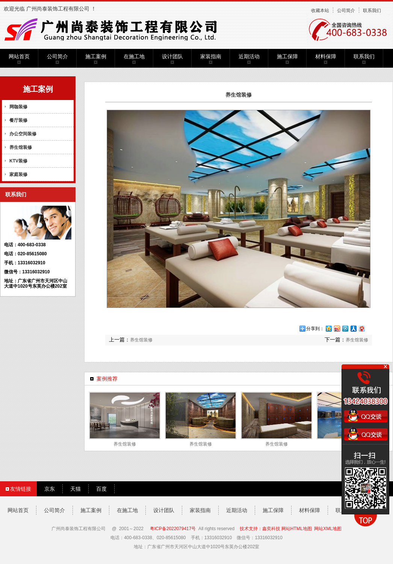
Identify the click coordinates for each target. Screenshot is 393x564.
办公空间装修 (22, 133)
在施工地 (134, 56)
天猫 (75, 489)
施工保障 (287, 56)
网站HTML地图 (296, 528)
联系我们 (372, 10)
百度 (101, 489)
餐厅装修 (18, 120)
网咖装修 (18, 106)
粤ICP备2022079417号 (173, 528)
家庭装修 (18, 174)
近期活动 (249, 56)
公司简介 (346, 10)
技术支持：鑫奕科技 (260, 528)
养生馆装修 (20, 147)
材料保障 (325, 56)
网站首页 (19, 56)
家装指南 (210, 56)
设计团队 (172, 56)
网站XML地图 (328, 528)
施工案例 (95, 56)
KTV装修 (18, 161)
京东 (49, 489)
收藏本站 (320, 10)
